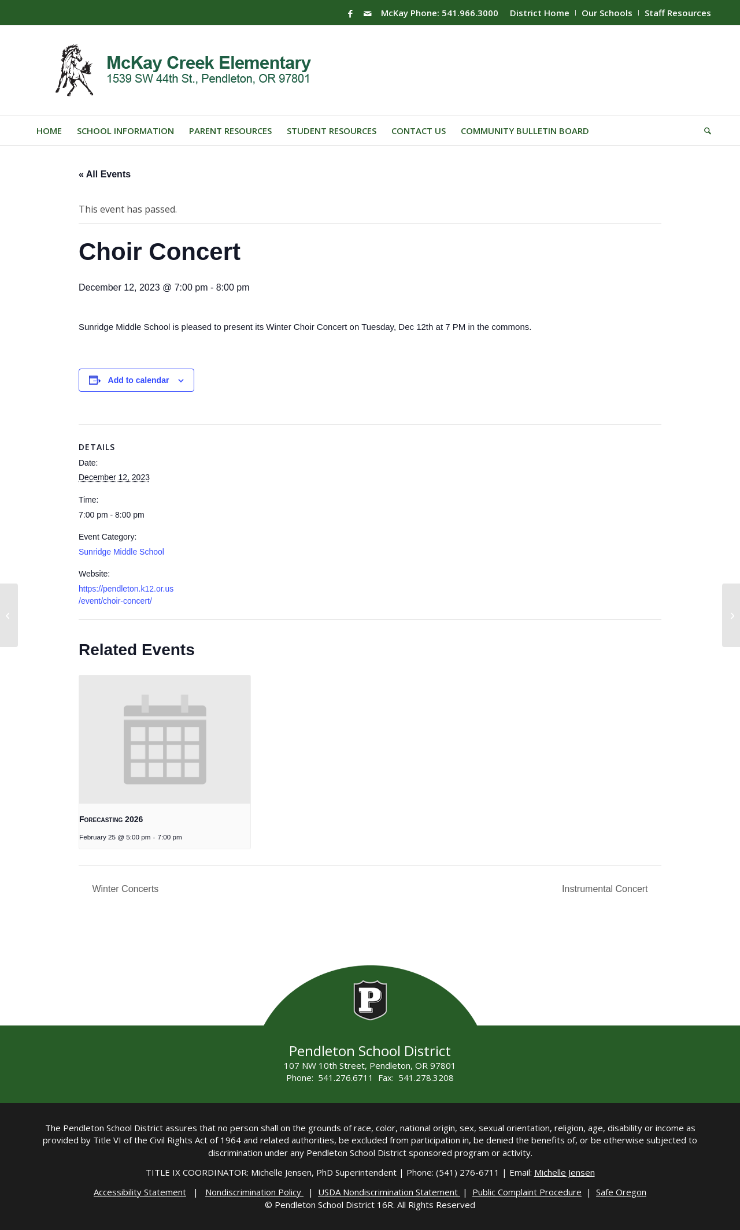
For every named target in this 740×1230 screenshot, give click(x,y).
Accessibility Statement (140, 1192)
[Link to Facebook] (350, 13)
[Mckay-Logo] (180, 70)
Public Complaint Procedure (527, 1192)
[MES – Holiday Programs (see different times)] (731, 615)
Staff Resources (678, 12)
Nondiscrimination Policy (254, 1192)
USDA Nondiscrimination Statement (389, 1192)
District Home (539, 12)
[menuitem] (540, 13)
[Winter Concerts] (9, 615)
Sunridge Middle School (121, 551)
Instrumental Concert (606, 889)
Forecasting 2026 (111, 819)
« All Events (105, 174)
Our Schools (607, 12)
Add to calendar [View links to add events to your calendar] (138, 380)
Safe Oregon (621, 1192)
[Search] (704, 130)
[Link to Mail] (367, 13)
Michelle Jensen (564, 1172)
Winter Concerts (124, 889)
